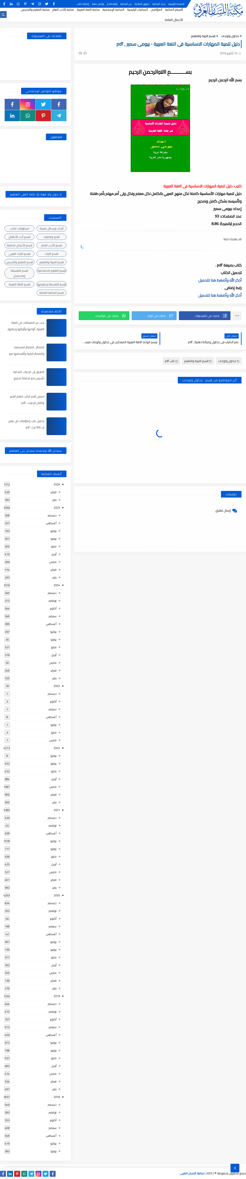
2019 (57, 996)
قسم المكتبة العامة (51, 292)
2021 (57, 810)
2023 (57, 686)
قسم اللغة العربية (19, 284)
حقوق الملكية (142, 3)
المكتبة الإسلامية (113, 9)
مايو (54, 546)
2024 (57, 585)
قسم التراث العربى (19, 253)
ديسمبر (52, 515)
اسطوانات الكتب (19, 228)
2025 (57, 507)
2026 (57, 484)
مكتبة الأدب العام (63, 9)
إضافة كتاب (83, 3)
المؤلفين (156, 9)
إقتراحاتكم (112, 3)
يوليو (53, 530)
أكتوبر (53, 608)
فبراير (54, 492)
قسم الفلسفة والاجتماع (19, 273)
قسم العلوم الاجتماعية (51, 270)
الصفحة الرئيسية (176, 3)
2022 (57, 748)
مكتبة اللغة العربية (88, 9)
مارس (53, 561)
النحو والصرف (51, 236)
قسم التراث (51, 253)
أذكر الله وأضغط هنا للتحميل (220, 280)
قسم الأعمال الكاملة (19, 245)
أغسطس (51, 523)
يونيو (54, 538)
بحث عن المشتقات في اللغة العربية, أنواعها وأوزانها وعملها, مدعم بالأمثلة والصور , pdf (25, 329)
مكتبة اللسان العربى (192, 1173)
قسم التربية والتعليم (203, 36)
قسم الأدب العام (51, 245)
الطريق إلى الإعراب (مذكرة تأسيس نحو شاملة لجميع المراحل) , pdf (28, 378)
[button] (204, 315)
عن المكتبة (126, 3)
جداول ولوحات (230, 36)
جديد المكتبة (159, 3)
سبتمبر (53, 616)
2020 (57, 895)
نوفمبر (53, 600)
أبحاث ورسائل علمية (51, 228)
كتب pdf (171, 361)
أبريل (54, 554)
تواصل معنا (98, 3)
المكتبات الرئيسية (137, 9)
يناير (54, 499)
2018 (57, 1096)
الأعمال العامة (174, 20)
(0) (83, 53)
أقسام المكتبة (174, 9)
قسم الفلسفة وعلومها (51, 284)
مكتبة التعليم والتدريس (35, 9)
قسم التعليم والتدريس (19, 262)
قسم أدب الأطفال (19, 236)
